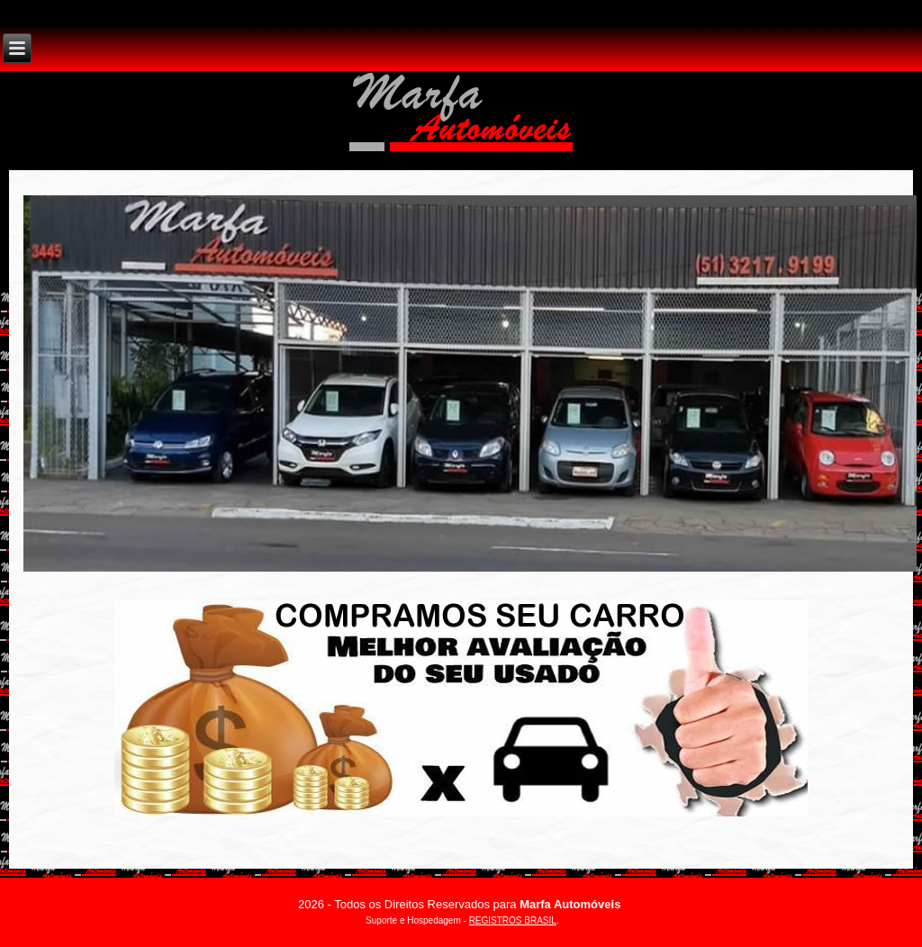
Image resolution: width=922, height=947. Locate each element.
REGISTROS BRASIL (512, 920)
